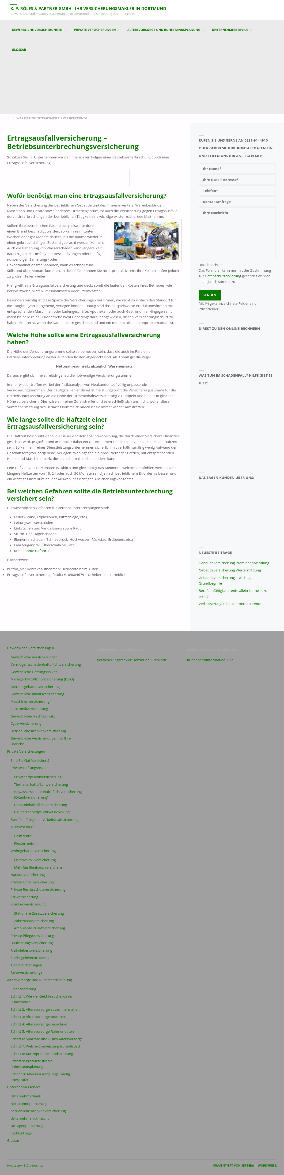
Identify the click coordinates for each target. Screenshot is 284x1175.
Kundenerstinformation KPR (210, 659)
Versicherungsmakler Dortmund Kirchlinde (132, 659)
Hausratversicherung (28, 874)
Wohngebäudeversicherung (33, 850)
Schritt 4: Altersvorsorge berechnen (39, 1024)
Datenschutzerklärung (223, 276)
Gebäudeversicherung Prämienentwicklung (234, 562)
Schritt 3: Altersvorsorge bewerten (38, 1016)
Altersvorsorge (22, 826)
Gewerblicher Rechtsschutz (33, 716)
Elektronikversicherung (29, 708)
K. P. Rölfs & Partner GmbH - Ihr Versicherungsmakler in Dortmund (90, 8)
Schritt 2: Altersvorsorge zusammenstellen (45, 1009)
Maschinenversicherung (30, 701)
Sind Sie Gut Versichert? (30, 760)
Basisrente (22, 835)
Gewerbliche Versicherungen (30, 648)
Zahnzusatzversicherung (34, 920)
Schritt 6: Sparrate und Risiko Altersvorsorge (47, 1038)
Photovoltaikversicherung (35, 859)
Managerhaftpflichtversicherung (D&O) (42, 679)
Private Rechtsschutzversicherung (38, 889)
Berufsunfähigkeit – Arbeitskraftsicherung (45, 819)
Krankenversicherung (28, 904)
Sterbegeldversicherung (30, 957)
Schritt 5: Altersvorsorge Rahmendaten (42, 1031)
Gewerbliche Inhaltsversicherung (37, 693)
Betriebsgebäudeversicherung (35, 686)
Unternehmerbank (26, 1096)
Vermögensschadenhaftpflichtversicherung (46, 664)
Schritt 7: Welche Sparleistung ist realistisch (46, 1046)
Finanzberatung (23, 989)
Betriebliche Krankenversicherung (38, 730)
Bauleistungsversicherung (32, 942)
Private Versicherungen (26, 751)
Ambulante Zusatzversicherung (39, 928)
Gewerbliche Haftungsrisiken (34, 671)
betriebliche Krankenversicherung (38, 1110)
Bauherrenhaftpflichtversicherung (42, 812)
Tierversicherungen (26, 965)
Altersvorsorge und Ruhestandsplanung (39, 979)
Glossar (13, 1140)
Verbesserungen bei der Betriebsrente (230, 603)
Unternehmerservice (24, 1087)
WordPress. (267, 1165)
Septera (247, 1165)
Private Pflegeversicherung (32, 935)
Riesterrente (24, 843)
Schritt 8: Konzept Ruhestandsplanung (42, 1053)
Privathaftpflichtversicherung (37, 776)
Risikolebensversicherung (31, 950)
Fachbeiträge (21, 1133)
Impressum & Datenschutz (25, 1165)
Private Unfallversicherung (32, 882)
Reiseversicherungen (28, 972)
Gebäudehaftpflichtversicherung (40, 804)
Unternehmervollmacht (30, 1118)
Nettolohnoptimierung (29, 1103)
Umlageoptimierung (27, 1125)
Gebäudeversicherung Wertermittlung (230, 570)
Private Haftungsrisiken (30, 767)
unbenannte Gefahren (32, 550)
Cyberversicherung (26, 723)
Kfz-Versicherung (24, 896)
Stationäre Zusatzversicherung (39, 913)
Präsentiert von (227, 1165)
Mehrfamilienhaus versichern (38, 867)
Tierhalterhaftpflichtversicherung (41, 784)
